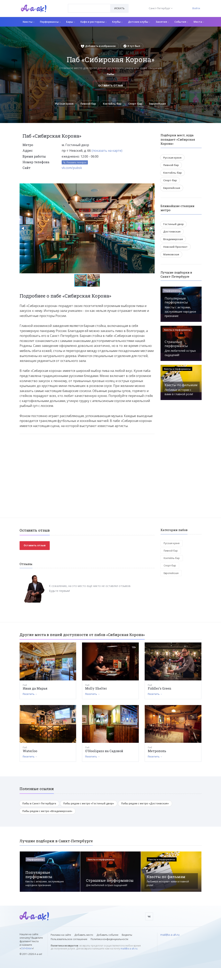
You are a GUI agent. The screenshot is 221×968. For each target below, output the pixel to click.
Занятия (162, 21)
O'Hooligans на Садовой (104, 751)
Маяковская (171, 254)
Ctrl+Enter (26, 948)
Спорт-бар (135, 103)
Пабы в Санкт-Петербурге (39, 803)
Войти (196, 8)
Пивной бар (88, 103)
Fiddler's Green (159, 688)
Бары (70, 21)
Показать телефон (74, 162)
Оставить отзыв (110, 85)
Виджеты (127, 935)
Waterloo (30, 751)
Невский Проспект (175, 247)
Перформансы (50, 21)
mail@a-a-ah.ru (129, 948)
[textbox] (89, 5)
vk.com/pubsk (72, 168)
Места (199, 21)
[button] (151, 187)
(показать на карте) (107, 150)
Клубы (117, 21)
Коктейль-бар (112, 103)
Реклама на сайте (61, 935)
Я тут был (132, 46)
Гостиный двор (173, 224)
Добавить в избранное (98, 46)
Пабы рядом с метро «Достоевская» (145, 803)
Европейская (157, 103)
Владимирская (173, 239)
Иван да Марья (35, 688)
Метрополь (157, 751)
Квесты (28, 21)
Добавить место (83, 935)
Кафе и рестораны (93, 21)
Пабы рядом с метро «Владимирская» (47, 811)
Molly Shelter (96, 688)
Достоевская (171, 231)
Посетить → (30, 694)
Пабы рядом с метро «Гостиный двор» (88, 803)
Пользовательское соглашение (69, 939)
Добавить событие (107, 935)
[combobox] (89, 8)
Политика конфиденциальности (109, 939)
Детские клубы (139, 21)
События (181, 21)
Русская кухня (64, 103)
